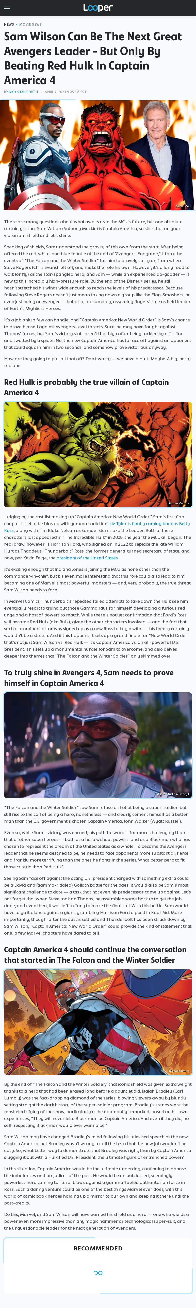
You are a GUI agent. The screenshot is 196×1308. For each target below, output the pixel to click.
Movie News (30, 24)
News (9, 24)
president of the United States (87, 558)
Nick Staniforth (23, 92)
